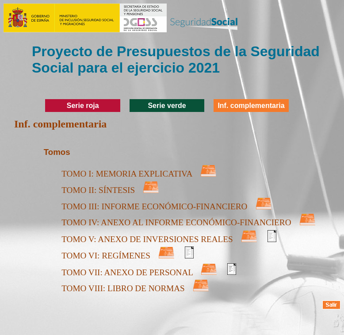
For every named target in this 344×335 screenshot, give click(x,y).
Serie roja (83, 105)
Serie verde (167, 105)
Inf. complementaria (251, 105)
